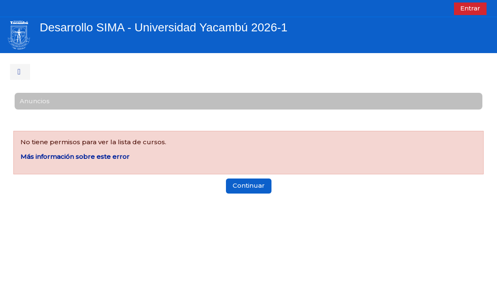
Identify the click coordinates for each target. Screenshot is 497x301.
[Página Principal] (19, 34)
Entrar (470, 8)
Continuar (249, 185)
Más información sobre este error (74, 157)
